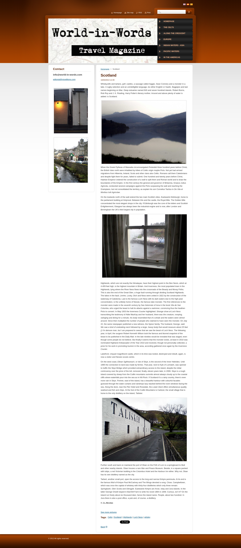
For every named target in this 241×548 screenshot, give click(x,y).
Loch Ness (138, 517)
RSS (140, 13)
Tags (103, 517)
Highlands (127, 517)
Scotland (118, 517)
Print (148, 13)
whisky (147, 517)
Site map (130, 13)
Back (103, 527)
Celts (110, 517)
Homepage (105, 69)
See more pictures (109, 512)
